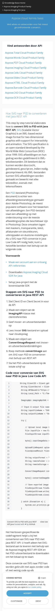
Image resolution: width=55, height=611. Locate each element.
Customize (16, 601)
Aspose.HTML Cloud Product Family (24, 82)
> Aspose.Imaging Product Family (16, 6)
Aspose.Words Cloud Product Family (24, 57)
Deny (38, 601)
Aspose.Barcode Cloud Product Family (25, 87)
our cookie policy (34, 587)
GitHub (32, 524)
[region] (27, 447)
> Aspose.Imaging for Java (13, 10)
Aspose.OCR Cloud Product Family (23, 97)
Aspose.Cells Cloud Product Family (23, 72)
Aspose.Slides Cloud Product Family (24, 77)
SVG (19, 130)
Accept (27, 593)
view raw (44, 522)
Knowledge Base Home (13, 2)
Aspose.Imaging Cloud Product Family (25, 67)
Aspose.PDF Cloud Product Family (23, 62)
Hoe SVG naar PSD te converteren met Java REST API (26, 115)
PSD (12, 192)
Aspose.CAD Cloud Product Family (23, 92)
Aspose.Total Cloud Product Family (24, 52)
